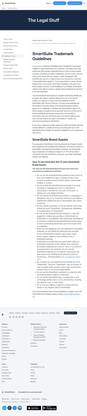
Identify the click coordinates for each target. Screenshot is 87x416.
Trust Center (63, 347)
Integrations (5, 347)
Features (4, 359)
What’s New (5, 399)
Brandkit (33, 381)
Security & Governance (9, 350)
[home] (9, 3)
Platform (11, 313)
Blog (60, 333)
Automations (5, 336)
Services (31, 313)
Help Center (5, 375)
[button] (84, 3)
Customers (25, 313)
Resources (45, 313)
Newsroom (33, 378)
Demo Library (63, 336)
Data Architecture (7, 330)
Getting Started (63, 327)
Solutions (18, 313)
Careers (32, 373)
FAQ (3, 381)
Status (32, 375)
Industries (52, 313)
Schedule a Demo (70, 313)
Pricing (58, 313)
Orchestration (6, 333)
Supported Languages (8, 353)
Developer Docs (6, 373)
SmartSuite (36, 66)
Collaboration (6, 341)
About (32, 370)
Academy (5, 367)
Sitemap (44, 399)
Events (61, 330)
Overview (4, 327)
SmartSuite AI (6, 338)
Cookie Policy (36, 399)
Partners (37, 313)
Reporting (5, 344)
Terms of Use (15, 399)
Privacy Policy (25, 399)
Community (5, 370)
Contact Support (7, 378)
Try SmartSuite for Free (37, 367)
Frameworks (34, 346)
